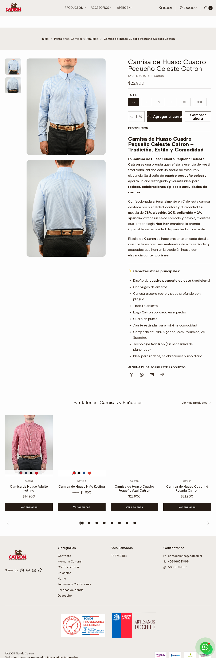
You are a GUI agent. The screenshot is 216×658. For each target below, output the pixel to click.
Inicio (45, 27)
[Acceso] (188, 8)
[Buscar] (165, 8)
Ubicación (64, 565)
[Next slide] (208, 515)
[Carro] (208, 8)
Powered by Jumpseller (62, 649)
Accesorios (102, 8)
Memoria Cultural (70, 554)
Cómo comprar (68, 559)
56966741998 (175, 559)
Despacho (65, 587)
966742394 (119, 548)
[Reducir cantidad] (132, 105)
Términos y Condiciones (74, 576)
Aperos (124, 8)
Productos (75, 8)
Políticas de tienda (70, 582)
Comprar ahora (196, 105)
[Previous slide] (8, 515)
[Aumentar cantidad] (143, 105)
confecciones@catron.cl (182, 548)
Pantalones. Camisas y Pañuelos (76, 27)
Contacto (64, 548)
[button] (81, 515)
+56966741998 (176, 554)
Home (62, 571)
